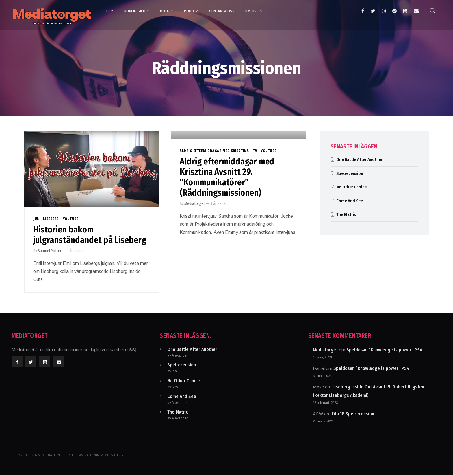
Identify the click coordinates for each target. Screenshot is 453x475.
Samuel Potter (50, 250)
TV (255, 151)
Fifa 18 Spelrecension (353, 414)
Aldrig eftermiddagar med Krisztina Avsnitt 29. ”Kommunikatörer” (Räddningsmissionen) (227, 177)
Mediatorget (194, 203)
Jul (36, 219)
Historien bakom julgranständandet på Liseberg (89, 234)
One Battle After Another (359, 159)
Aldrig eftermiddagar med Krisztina (214, 151)
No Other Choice (351, 187)
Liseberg (51, 219)
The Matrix (346, 214)
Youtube (71, 219)
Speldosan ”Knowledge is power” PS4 (384, 350)
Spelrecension (349, 173)
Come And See (349, 200)
